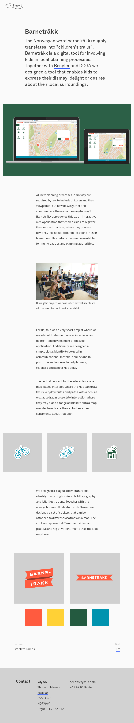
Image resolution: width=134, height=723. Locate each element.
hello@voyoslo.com (83, 682)
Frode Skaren (80, 507)
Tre (118, 649)
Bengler (62, 66)
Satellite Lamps (24, 649)
